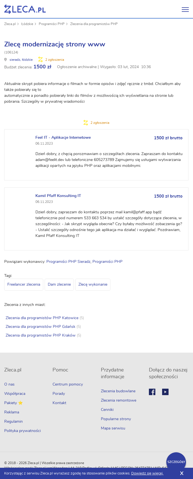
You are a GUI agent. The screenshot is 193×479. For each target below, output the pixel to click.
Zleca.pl (10, 24)
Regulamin (13, 422)
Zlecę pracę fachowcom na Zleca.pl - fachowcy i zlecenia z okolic (25, 9)
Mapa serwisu (113, 428)
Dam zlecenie (59, 284)
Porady (59, 394)
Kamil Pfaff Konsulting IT (58, 196)
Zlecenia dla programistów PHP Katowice (42, 318)
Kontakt (59, 403)
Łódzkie (27, 24)
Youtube (165, 392)
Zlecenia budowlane (118, 391)
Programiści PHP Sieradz (68, 262)
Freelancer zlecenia (23, 284)
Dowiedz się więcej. (147, 473)
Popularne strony (116, 419)
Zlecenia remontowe (118, 400)
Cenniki (107, 410)
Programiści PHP (52, 24)
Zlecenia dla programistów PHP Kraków (41, 335)
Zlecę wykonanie (92, 284)
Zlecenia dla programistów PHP (94, 24)
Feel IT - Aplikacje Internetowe (63, 138)
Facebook (152, 392)
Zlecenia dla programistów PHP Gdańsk (40, 327)
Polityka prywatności (22, 431)
